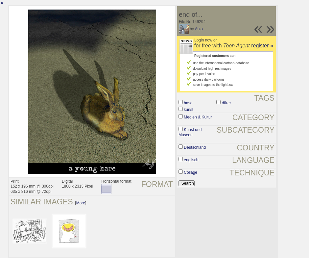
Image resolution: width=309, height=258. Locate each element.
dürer (226, 103)
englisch (191, 160)
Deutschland (195, 147)
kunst (188, 109)
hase (188, 103)
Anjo (199, 29)
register (262, 45)
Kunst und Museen (190, 132)
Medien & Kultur (198, 117)
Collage (190, 172)
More (80, 203)
